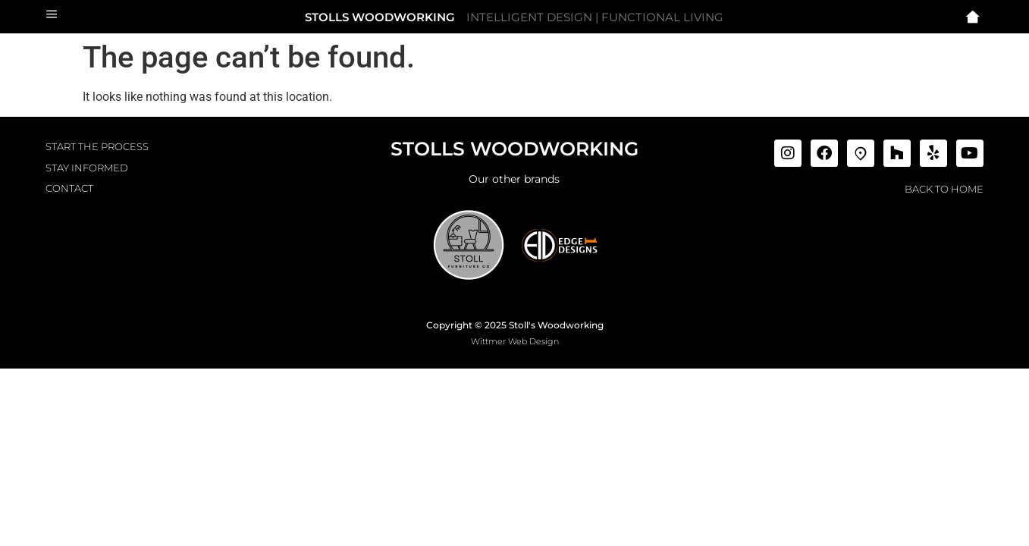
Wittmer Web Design (515, 341)
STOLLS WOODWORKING (380, 17)
